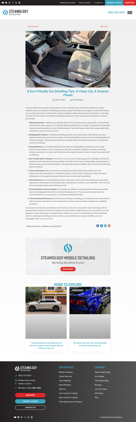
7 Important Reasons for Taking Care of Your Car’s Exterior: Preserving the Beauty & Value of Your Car (46, 345)
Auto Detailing (78, 100)
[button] (97, 225)
